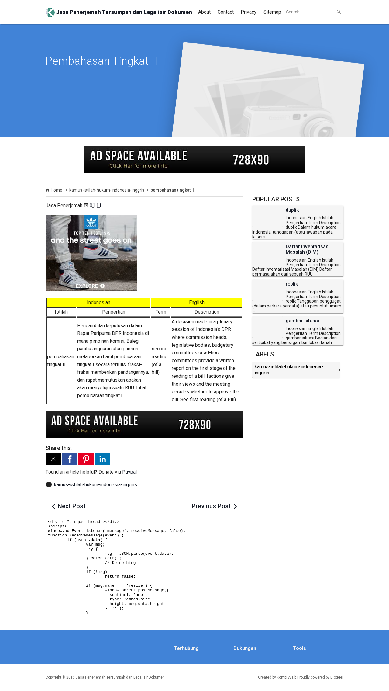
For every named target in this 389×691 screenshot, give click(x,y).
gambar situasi (302, 321)
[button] (53, 459)
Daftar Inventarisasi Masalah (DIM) (308, 249)
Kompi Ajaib (286, 677)
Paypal (129, 472)
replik (292, 284)
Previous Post (211, 506)
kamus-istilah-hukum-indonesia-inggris (95, 485)
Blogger (336, 677)
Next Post (72, 506)
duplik (292, 210)
